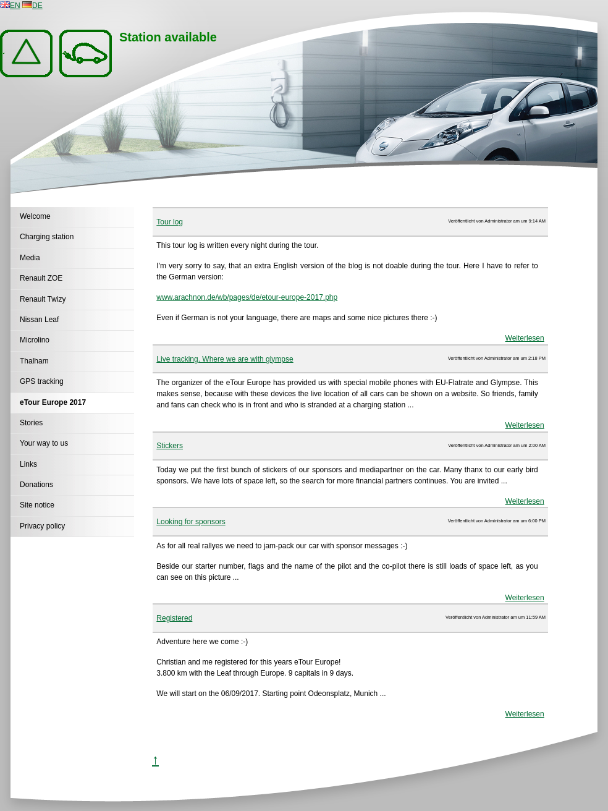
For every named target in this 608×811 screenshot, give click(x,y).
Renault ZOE (41, 278)
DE (32, 5)
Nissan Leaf (39, 319)
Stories (31, 422)
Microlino (34, 340)
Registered (174, 618)
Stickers (169, 445)
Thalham (34, 361)
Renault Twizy (42, 299)
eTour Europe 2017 (53, 402)
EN (10, 5)
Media (30, 257)
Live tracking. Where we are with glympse (224, 359)
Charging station (47, 236)
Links (28, 464)
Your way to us (44, 443)
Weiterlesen (524, 338)
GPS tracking (42, 381)
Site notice (37, 505)
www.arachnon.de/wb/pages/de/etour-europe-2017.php (246, 297)
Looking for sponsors (190, 521)
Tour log (169, 222)
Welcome (35, 216)
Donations (36, 484)
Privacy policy (42, 526)
